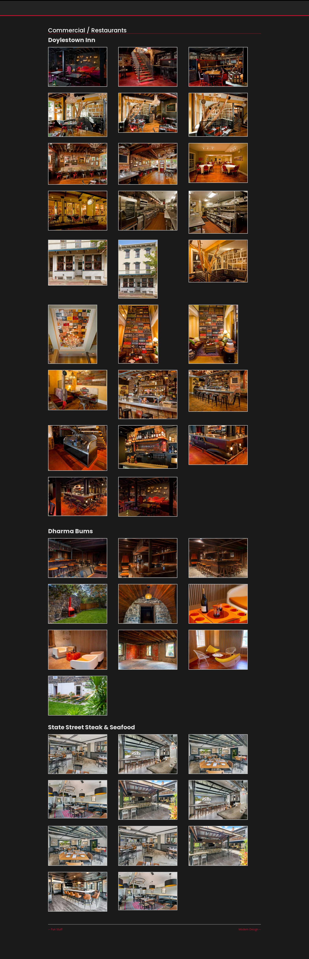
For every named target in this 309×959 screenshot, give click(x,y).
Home (71, 10)
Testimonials (136, 10)
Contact (161, 10)
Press (114, 10)
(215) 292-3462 (209, 10)
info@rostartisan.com (267, 10)
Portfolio (91, 10)
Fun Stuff (56, 929)
